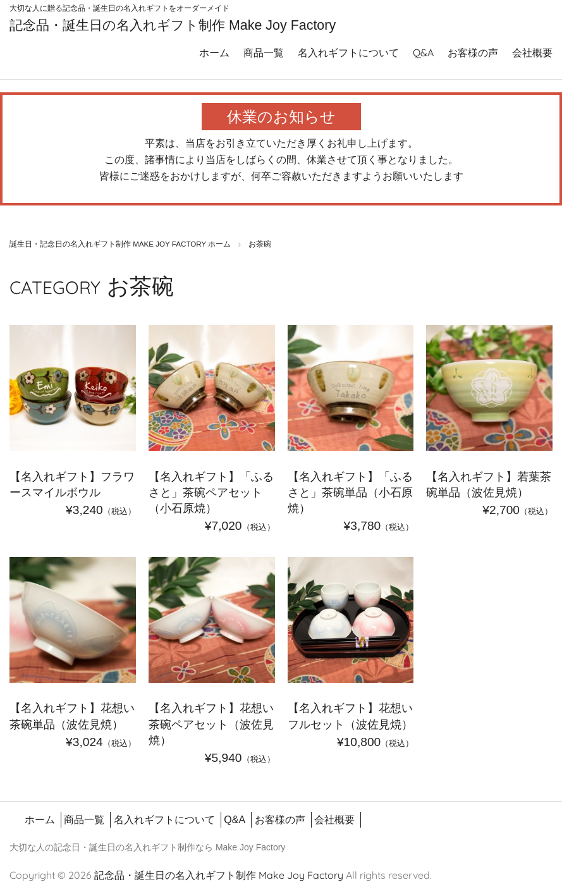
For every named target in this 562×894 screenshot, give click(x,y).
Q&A (423, 50)
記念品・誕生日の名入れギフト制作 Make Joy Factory (155, 23)
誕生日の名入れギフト (133, 845)
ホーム (214, 50)
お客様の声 (473, 50)
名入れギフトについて (348, 50)
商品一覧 (263, 50)
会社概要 (532, 50)
